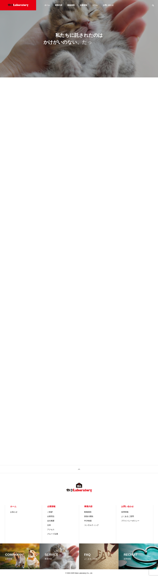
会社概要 (50, 521)
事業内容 (58, 5)
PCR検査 (88, 521)
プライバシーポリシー (130, 521)
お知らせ (13, 512)
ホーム (47, 5)
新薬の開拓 (88, 516)
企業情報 (83, 5)
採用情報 (124, 512)
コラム (95, 5)
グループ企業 (52, 534)
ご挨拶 (50, 512)
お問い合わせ (108, 5)
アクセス (50, 529)
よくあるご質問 (127, 516)
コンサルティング (91, 525)
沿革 (49, 525)
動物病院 (71, 5)
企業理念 (50, 516)
